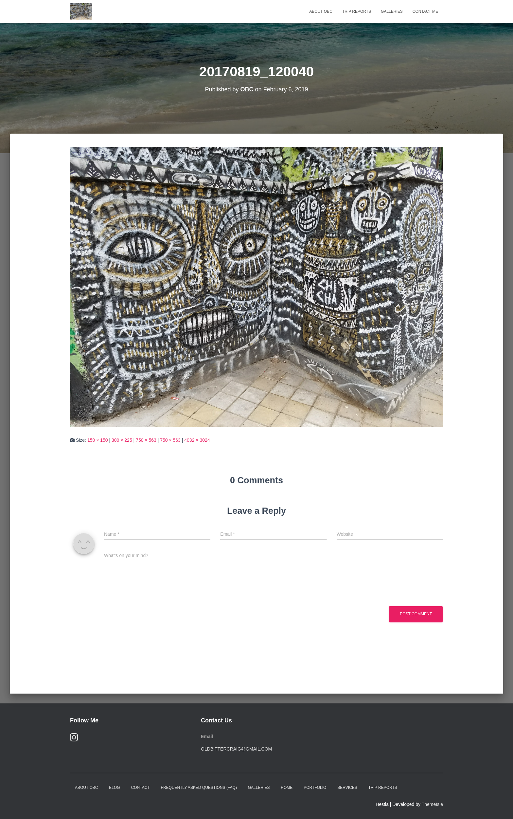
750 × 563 (146, 440)
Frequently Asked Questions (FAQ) (199, 787)
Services (347, 787)
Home (286, 787)
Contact (140, 787)
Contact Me (425, 11)
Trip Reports (356, 11)
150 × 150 (97, 440)
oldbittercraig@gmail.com (236, 749)
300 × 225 (122, 440)
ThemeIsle (432, 804)
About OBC (320, 11)
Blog (114, 787)
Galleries (392, 11)
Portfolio (315, 787)
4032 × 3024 (197, 440)
